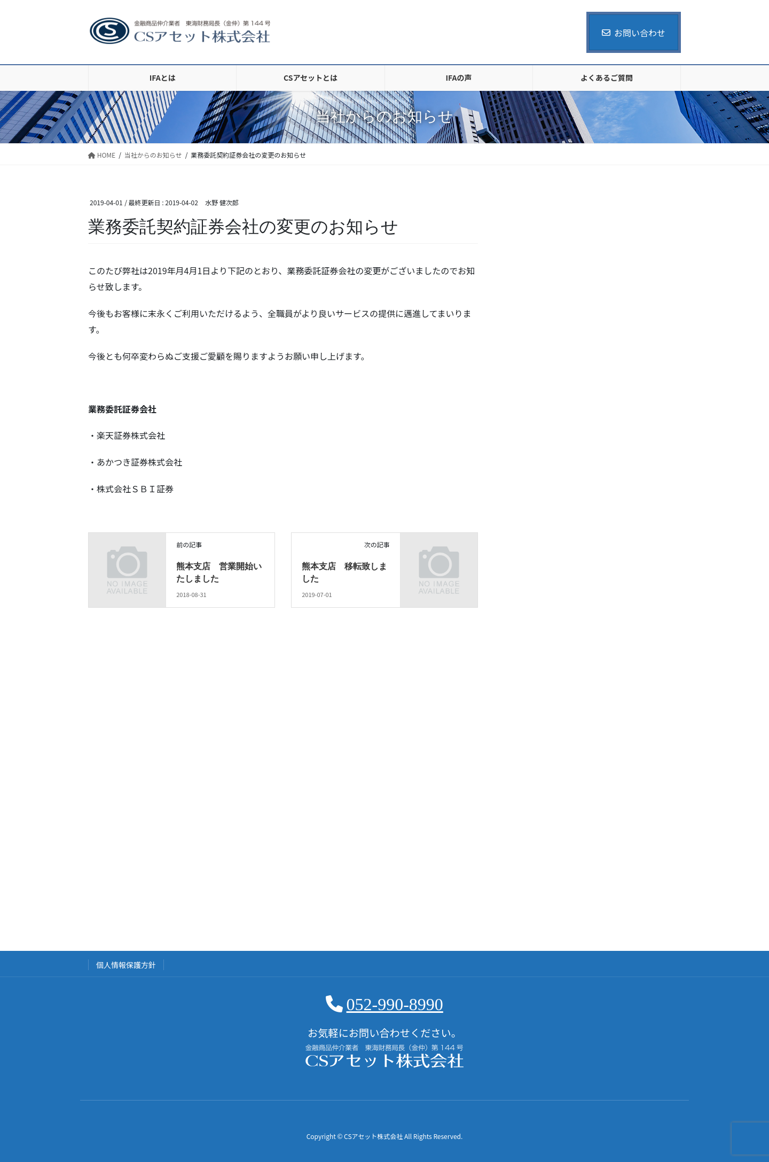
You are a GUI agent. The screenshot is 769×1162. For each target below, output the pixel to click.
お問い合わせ (633, 32)
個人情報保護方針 (126, 964)
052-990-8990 (395, 1004)
